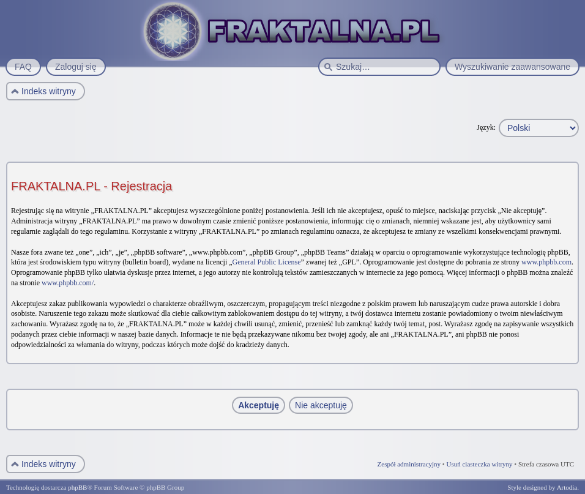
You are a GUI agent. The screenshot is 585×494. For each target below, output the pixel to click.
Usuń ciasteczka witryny (479, 464)
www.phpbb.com (546, 262)
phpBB (77, 487)
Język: (486, 127)
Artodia (567, 487)
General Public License (267, 262)
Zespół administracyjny (409, 464)
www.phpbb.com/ (68, 283)
